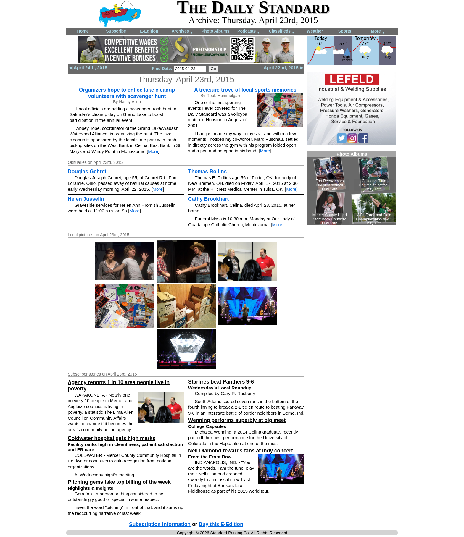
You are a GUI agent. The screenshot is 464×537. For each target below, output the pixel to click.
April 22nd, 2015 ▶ (283, 67)
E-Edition (149, 31)
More (378, 31)
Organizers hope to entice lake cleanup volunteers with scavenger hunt (127, 93)
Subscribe (116, 31)
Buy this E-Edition (221, 524)
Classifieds (282, 31)
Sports (344, 31)
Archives (182, 31)
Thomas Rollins (207, 171)
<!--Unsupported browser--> (351, 188)
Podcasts (248, 31)
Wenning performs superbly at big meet (237, 420)
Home (83, 31)
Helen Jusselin (86, 199)
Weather (315, 31)
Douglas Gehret (87, 171)
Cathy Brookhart (208, 199)
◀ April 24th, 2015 (88, 67)
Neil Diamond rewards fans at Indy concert (240, 451)
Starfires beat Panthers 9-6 (221, 382)
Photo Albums (215, 31)
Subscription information (160, 524)
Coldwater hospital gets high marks (111, 438)
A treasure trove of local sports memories (245, 90)
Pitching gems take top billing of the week (119, 482)
